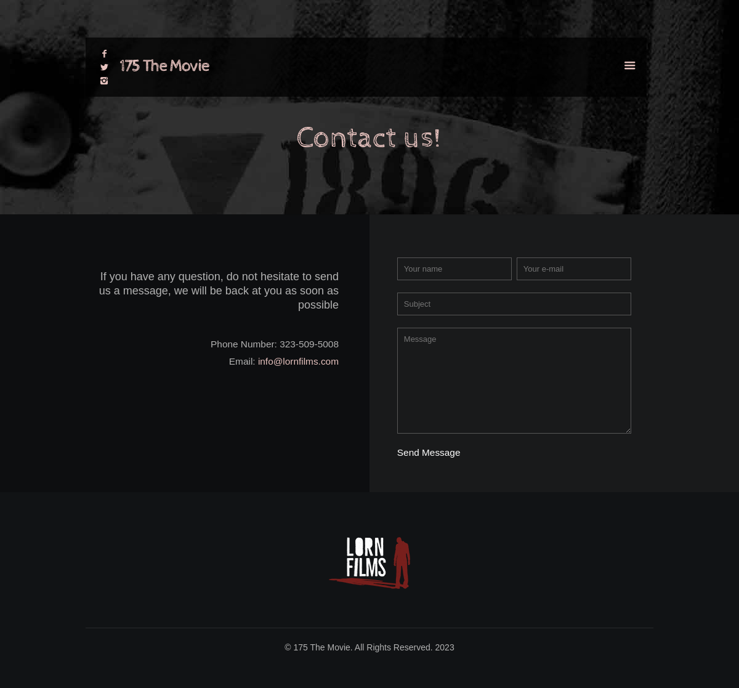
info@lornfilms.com (298, 361)
